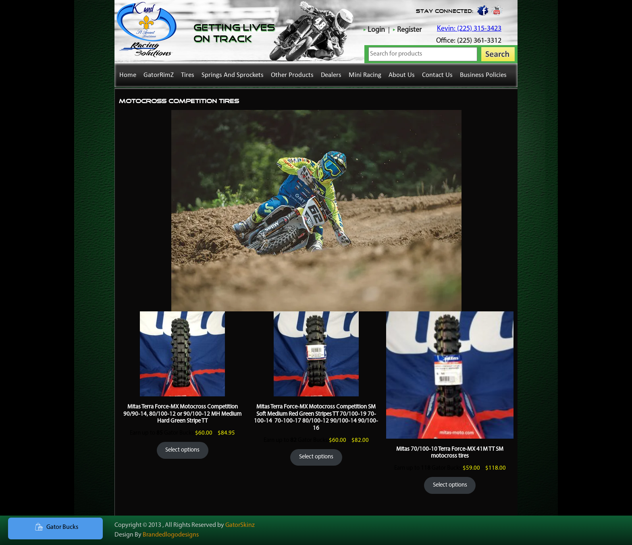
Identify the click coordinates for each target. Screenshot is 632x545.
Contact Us (437, 75)
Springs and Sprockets (233, 75)
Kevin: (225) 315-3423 (469, 29)
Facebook (482, 10)
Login (376, 30)
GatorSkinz (240, 525)
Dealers (331, 75)
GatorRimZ (158, 75)
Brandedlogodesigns (171, 535)
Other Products (292, 75)
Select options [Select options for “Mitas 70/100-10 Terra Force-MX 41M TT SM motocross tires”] (450, 485)
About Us (402, 75)
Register (409, 30)
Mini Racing (365, 75)
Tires (187, 75)
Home (127, 75)
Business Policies (483, 75)
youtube (497, 10)
